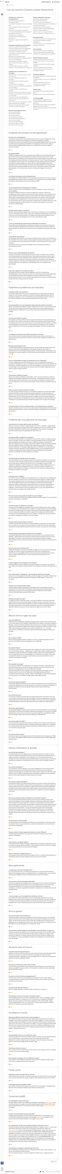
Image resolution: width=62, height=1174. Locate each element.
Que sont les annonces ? (15, 120)
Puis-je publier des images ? (16, 117)
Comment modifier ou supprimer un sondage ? (18, 89)
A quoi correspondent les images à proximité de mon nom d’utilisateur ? (20, 58)
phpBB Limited (49, 1102)
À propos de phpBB (49, 1105)
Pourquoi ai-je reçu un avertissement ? (18, 97)
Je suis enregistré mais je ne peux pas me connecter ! (19, 27)
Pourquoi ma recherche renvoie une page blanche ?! (43, 65)
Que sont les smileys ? (14, 115)
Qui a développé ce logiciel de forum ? (42, 99)
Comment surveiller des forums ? (41, 82)
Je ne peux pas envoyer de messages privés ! (44, 39)
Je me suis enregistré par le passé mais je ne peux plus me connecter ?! (20, 32)
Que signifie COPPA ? (14, 22)
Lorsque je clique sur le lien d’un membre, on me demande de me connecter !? (20, 66)
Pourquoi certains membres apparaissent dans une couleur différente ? (43, 29)
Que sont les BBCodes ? (15, 112)
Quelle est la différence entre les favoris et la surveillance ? (44, 76)
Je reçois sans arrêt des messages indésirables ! (42, 41)
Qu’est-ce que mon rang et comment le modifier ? (19, 63)
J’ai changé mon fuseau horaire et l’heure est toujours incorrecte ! (20, 54)
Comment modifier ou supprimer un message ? (18, 78)
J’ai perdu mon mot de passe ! (16, 35)
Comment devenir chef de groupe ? (42, 27)
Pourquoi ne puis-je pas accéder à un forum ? (20, 92)
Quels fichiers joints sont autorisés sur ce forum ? (43, 91)
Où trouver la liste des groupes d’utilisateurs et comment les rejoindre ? (45, 24)
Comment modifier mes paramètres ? (18, 47)
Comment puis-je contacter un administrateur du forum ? (45, 108)
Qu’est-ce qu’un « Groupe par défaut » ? (43, 32)
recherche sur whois (14, 1130)
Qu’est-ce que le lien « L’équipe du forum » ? (44, 33)
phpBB (10, 354)
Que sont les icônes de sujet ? (16, 125)
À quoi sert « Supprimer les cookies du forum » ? (18, 40)
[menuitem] (7, 2)
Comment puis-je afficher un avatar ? (18, 61)
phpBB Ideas (39, 1117)
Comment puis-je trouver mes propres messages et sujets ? (43, 69)
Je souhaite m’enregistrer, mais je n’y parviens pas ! (20, 24)
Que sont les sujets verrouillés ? (17, 123)
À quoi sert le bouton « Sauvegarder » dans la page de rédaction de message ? (20, 102)
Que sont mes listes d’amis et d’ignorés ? (43, 50)
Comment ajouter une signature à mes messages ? (18, 81)
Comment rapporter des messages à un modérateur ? (19, 99)
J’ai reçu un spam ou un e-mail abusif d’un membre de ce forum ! (44, 44)
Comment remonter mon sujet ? (17, 106)
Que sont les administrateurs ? (41, 19)
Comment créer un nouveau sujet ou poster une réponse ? (20, 75)
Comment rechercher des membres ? (42, 67)
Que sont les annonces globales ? (17, 118)
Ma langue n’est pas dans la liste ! (17, 56)
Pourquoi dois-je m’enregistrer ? (17, 20)
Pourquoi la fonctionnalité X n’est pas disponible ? (42, 102)
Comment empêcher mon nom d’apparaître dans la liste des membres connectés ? (20, 49)
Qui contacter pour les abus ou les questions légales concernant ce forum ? (44, 105)
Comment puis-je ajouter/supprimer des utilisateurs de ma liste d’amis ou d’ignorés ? (44, 53)
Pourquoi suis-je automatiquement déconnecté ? (17, 37)
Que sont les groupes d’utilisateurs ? (42, 22)
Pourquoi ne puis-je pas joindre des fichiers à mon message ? (20, 94)
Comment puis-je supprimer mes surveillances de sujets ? (41, 84)
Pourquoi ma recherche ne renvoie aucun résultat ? (43, 61)
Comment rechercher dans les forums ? (43, 59)
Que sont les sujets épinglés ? (16, 121)
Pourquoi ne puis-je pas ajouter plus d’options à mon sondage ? (20, 86)
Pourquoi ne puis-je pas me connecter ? (19, 30)
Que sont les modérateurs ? (40, 20)
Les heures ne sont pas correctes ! (17, 51)
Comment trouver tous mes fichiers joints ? (44, 94)
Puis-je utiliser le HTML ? (15, 113)
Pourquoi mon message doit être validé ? (19, 105)
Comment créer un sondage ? (16, 84)
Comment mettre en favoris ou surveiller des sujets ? (44, 80)
